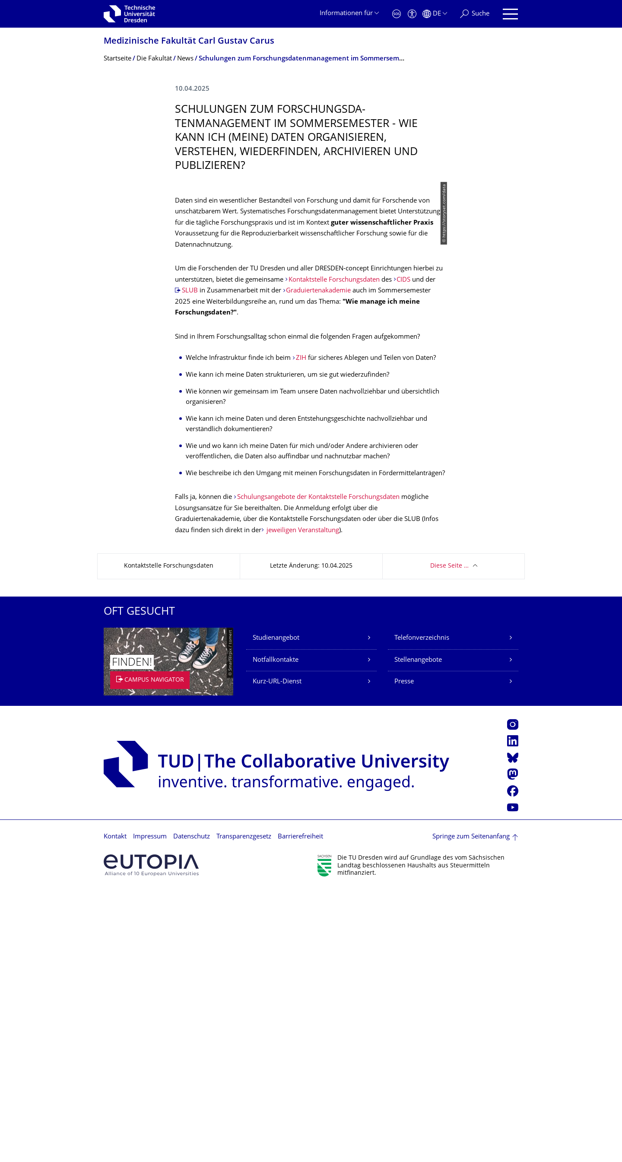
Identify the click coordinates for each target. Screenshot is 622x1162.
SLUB (191, 562)
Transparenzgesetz (243, 1108)
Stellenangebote (418, 932)
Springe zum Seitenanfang (471, 1108)
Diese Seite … (449, 838)
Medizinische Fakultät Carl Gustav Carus (189, 42)
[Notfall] (396, 14)
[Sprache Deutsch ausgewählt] (434, 14)
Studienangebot (276, 910)
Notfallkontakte (275, 932)
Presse (404, 953)
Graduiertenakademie (318, 562)
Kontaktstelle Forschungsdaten (334, 552)
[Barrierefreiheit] (412, 14)
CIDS (404, 552)
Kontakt (115, 1108)
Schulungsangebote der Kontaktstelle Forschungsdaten (318, 769)
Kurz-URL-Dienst (277, 953)
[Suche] (474, 14)
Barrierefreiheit (300, 1108)
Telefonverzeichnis (421, 910)
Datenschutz (191, 1108)
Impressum (150, 1108)
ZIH (302, 630)
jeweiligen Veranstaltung (302, 802)
